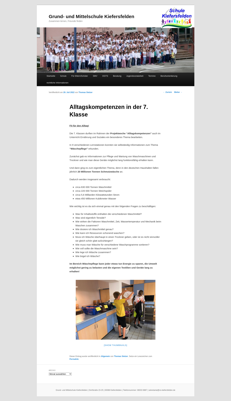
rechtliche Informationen (57, 83)
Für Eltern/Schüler (79, 76)
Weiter (178, 92)
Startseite (51, 76)
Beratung (117, 76)
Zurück (167, 92)
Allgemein (105, 356)
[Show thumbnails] (115, 345)
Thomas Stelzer (86, 92)
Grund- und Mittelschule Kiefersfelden (91, 16)
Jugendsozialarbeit (134, 76)
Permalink (73, 359)
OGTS (105, 76)
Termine (152, 76)
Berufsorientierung (169, 76)
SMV (95, 76)
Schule (63, 76)
